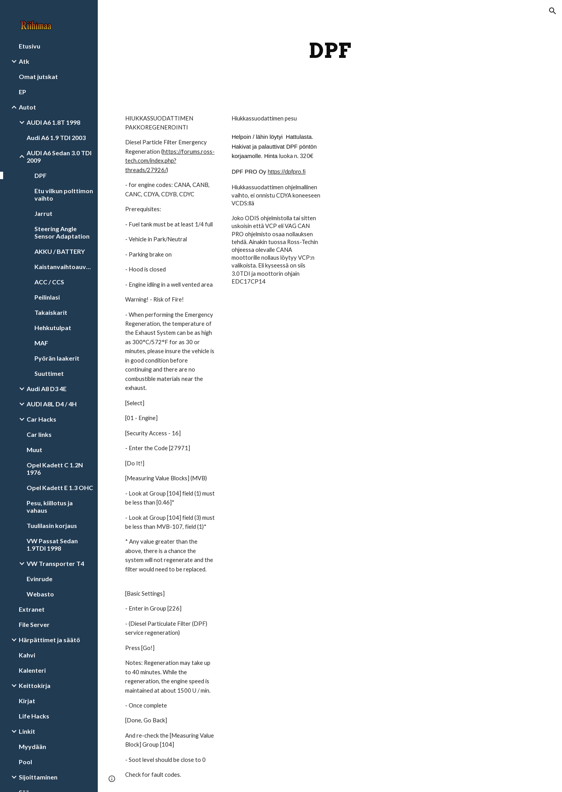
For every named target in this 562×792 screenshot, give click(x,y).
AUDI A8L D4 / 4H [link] (52, 404)
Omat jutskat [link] (38, 76)
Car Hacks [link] (41, 419)
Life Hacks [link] (34, 716)
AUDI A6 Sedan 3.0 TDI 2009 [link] (59, 156)
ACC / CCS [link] (49, 282)
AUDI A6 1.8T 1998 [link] (53, 122)
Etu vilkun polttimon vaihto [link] (63, 194)
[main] (330, 50)
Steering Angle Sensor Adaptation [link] (62, 232)
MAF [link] (41, 343)
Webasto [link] (40, 594)
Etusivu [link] (29, 46)
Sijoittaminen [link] (38, 777)
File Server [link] (34, 624)
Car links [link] (39, 434)
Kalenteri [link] (32, 670)
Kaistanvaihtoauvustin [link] (63, 266)
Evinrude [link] (39, 578)
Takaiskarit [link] (50, 312)
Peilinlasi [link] (47, 297)
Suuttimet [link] (49, 373)
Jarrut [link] (43, 213)
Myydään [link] (32, 746)
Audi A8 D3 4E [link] (46, 388)
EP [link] (22, 91)
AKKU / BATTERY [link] (59, 251)
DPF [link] (40, 175)
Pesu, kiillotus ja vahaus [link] (50, 506)
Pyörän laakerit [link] (56, 358)
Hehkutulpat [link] (52, 327)
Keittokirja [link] (34, 685)
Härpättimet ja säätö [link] (49, 639)
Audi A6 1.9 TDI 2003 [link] (56, 137)
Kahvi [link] (27, 655)
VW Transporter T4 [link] (55, 563)
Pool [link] (25, 761)
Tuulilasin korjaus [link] (52, 525)
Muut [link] (34, 449)
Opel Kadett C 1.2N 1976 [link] (55, 468)
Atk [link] (24, 61)
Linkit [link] (27, 731)
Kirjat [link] (27, 700)
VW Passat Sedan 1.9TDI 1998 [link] (52, 544)
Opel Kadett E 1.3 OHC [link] (60, 487)
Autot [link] (27, 107)
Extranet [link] (32, 609)
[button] (552, 11)
